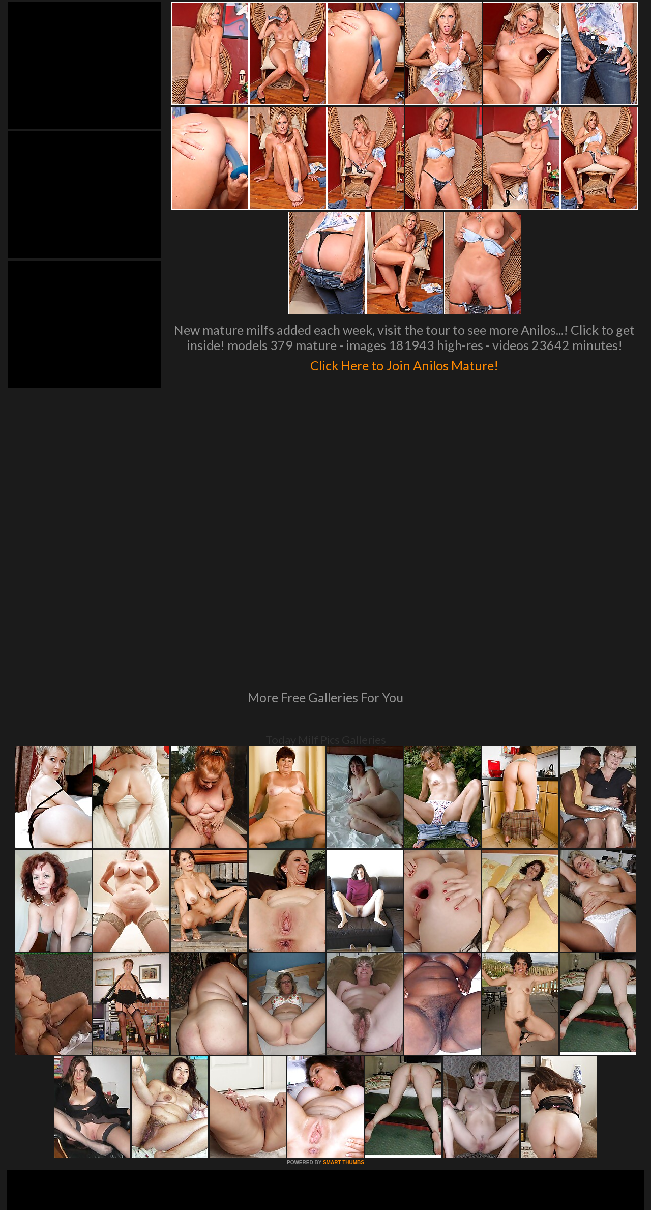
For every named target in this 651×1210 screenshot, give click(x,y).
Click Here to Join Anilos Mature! (404, 363)
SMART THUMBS (343, 1023)
